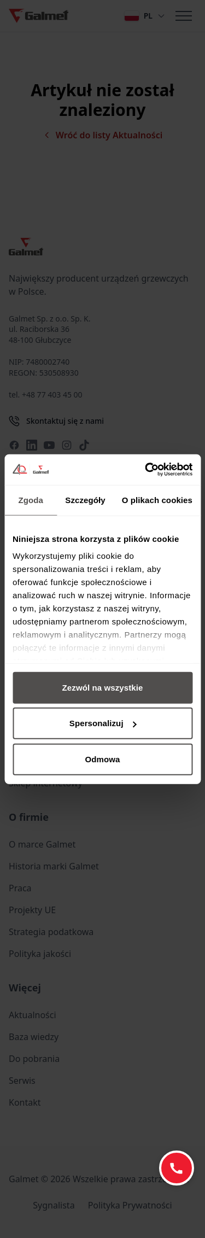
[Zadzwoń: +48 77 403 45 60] (176, 1168)
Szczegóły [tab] (85, 499)
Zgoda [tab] (30, 499)
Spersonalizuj (103, 723)
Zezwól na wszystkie (102, 687)
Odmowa (102, 758)
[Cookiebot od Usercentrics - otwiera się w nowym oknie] (145, 470)
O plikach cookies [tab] (157, 499)
